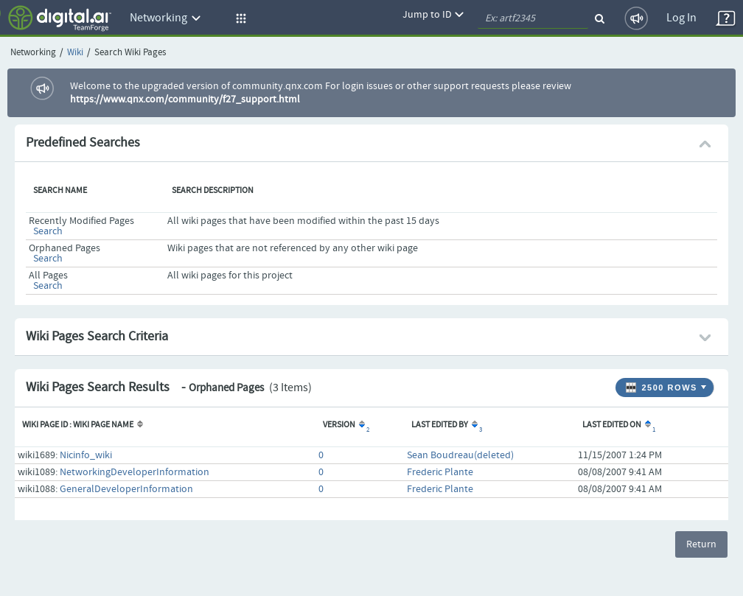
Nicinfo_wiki (86, 455)
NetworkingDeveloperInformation (134, 472)
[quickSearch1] (533, 18)
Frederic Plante (440, 472)
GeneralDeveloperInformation (126, 489)
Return (701, 544)
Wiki (75, 52)
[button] (239, 18)
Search (48, 231)
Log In (681, 18)
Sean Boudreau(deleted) (460, 455)
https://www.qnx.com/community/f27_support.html (185, 99)
